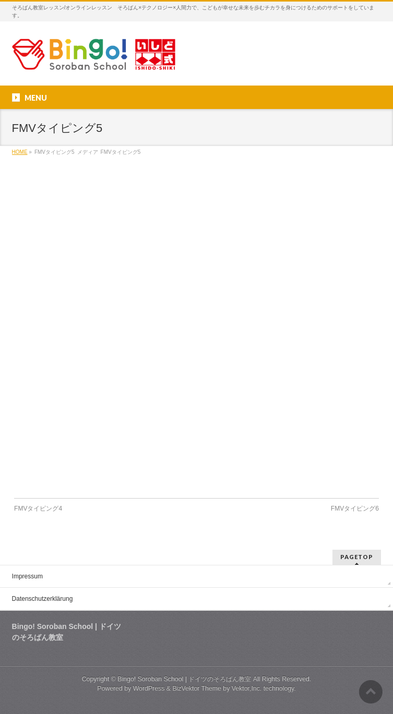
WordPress (149, 688)
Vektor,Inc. (247, 688)
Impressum (27, 576)
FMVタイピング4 (38, 508)
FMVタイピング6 (355, 508)
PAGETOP (356, 556)
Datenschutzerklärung (42, 598)
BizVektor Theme (196, 688)
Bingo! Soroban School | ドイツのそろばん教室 (184, 679)
